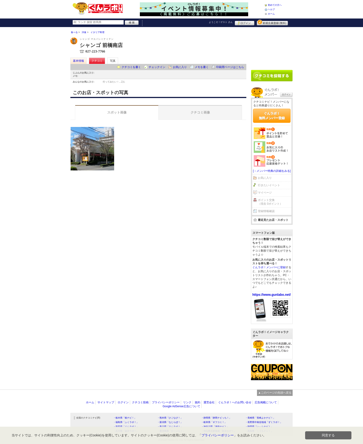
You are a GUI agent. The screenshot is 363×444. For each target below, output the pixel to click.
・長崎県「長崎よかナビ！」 (260, 417)
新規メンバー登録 (272, 22)
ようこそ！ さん (221, 22)
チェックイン (157, 67)
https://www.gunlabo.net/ (271, 294)
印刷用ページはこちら (230, 67)
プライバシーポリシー (166, 402)
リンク (187, 402)
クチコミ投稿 (140, 402)
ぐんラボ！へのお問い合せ (234, 402)
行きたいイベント (269, 185)
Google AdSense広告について (181, 406)
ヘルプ (271, 9)
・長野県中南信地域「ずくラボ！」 (263, 422)
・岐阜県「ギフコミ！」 (214, 422)
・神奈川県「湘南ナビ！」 (215, 426)
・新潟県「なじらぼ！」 (170, 422)
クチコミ (97, 60)
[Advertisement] (272, 46)
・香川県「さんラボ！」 (170, 426)
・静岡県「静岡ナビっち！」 (216, 417)
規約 (197, 402)
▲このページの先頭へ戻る (274, 392)
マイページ (265, 192)
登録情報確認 (266, 211)
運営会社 (209, 402)
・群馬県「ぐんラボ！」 (126, 426)
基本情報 (78, 60)
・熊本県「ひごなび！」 (170, 417)
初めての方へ (275, 5)
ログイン (244, 22)
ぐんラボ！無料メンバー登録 (272, 115)
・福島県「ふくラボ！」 (126, 422)
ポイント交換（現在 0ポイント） (270, 202)
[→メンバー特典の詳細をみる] (272, 171)
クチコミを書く (131, 67)
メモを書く (202, 67)
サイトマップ (105, 402)
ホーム (271, 13)
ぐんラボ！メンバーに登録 (269, 267)
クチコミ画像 (200, 112)
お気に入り (180, 67)
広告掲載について (266, 402)
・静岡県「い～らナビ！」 (259, 426)
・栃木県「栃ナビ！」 (124, 417)
